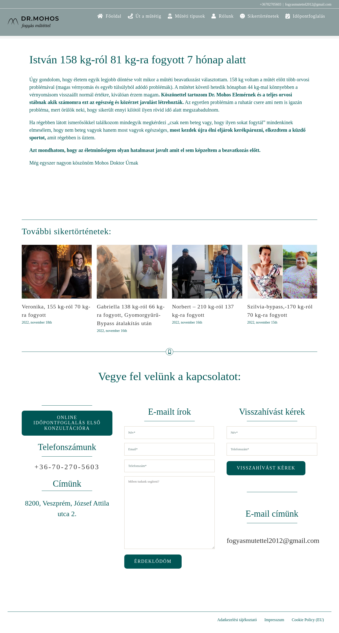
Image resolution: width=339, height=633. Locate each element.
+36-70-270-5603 (67, 467)
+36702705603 (270, 4)
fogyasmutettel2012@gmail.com (308, 4)
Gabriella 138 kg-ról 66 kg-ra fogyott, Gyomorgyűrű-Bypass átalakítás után (131, 314)
